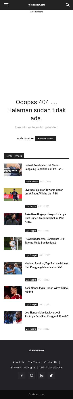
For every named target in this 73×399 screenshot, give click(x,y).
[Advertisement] (36, 50)
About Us (18, 362)
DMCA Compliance (51, 367)
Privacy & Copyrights (23, 367)
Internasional (32, 181)
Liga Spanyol (31, 255)
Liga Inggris (31, 206)
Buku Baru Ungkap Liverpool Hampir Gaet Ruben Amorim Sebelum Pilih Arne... (45, 218)
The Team (34, 362)
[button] (68, 5)
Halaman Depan (45, 139)
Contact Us (50, 362)
